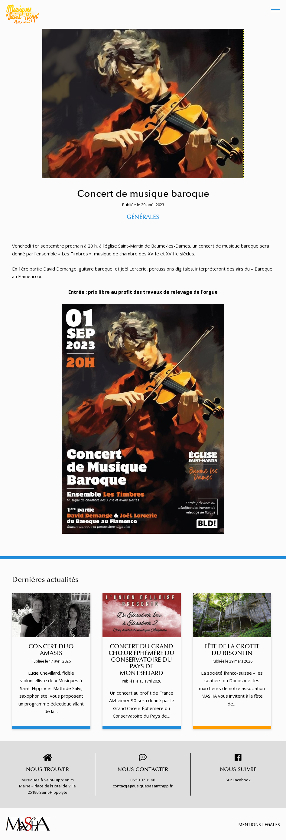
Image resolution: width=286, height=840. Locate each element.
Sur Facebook (238, 780)
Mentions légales (259, 824)
